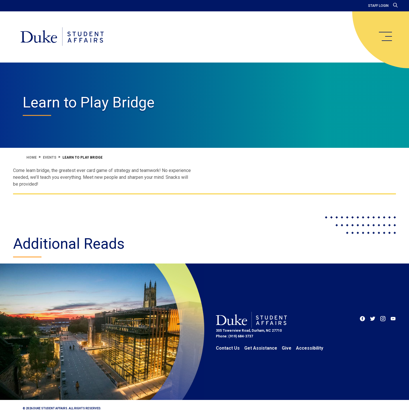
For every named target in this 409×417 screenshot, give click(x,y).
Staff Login (378, 6)
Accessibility (309, 348)
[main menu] (385, 36)
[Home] (62, 37)
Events (49, 157)
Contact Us (228, 348)
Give (286, 348)
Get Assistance (260, 348)
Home (31, 157)
